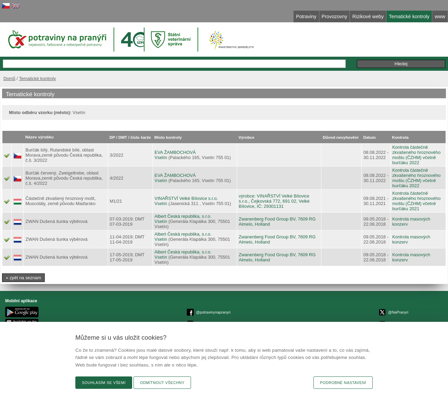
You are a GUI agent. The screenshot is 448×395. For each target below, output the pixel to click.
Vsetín (160, 157)
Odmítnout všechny (162, 383)
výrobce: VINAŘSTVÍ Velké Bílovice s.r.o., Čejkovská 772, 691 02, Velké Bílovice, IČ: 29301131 (274, 201)
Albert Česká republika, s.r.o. (183, 216)
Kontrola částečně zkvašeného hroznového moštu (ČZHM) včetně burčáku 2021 (416, 201)
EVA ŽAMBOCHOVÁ (175, 152)
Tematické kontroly (37, 78)
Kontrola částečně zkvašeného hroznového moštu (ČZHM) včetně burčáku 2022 (416, 155)
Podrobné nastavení (343, 383)
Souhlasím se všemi (104, 383)
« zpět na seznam (23, 277)
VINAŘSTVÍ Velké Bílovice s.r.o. (186, 198)
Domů (9, 78)
